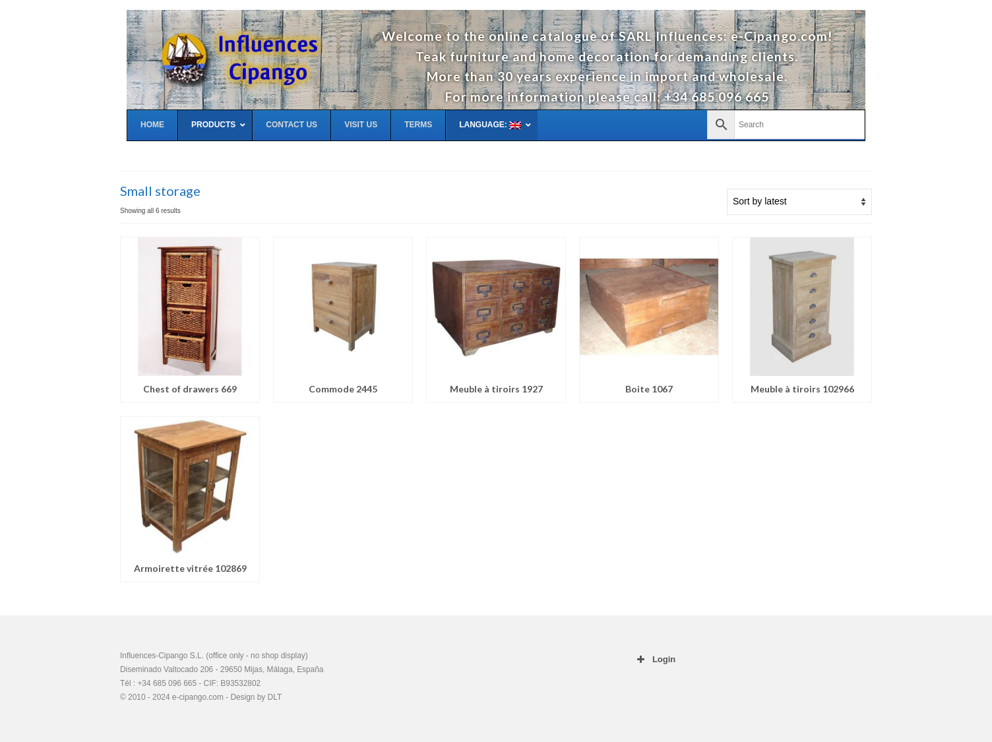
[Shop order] (799, 202)
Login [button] (655, 659)
